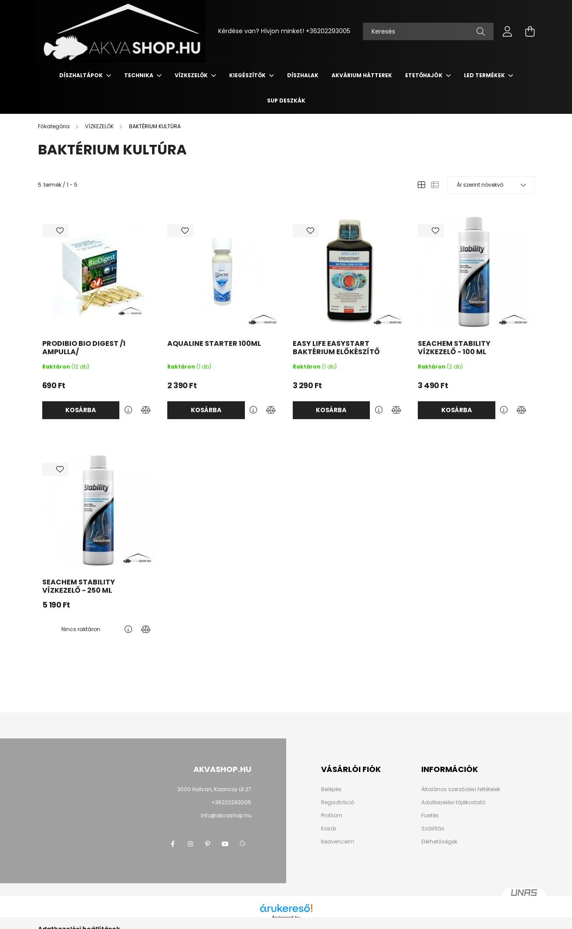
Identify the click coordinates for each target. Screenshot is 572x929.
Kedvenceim (337, 842)
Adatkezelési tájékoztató (453, 802)
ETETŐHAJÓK (424, 75)
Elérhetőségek (439, 842)
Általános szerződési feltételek (460, 789)
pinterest (208, 844)
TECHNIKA (139, 75)
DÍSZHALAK (302, 75)
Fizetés (430, 816)
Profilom (331, 816)
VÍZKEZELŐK (192, 75)
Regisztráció (337, 802)
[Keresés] (428, 31)
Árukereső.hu (286, 917)
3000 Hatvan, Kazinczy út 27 (214, 789)
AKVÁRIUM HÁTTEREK (362, 75)
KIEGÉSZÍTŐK (248, 75)
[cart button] (530, 31)
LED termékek (485, 75)
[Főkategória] (54, 126)
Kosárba (80, 410)
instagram (190, 844)
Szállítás (432, 829)
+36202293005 (328, 31)
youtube (225, 844)
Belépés (331, 789)
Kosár (328, 829)
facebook (173, 844)
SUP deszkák (286, 100)
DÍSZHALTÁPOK (81, 75)
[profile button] (507, 31)
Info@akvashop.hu (226, 815)
